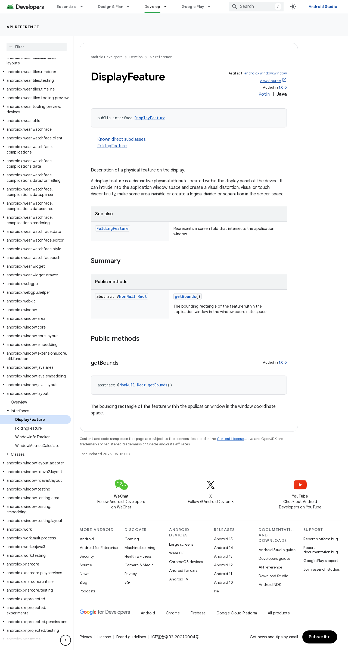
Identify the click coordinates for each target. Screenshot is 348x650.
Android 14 (223, 547)
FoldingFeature (112, 146)
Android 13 (223, 556)
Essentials (67, 6)
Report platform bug (320, 538)
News (84, 573)
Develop (135, 57)
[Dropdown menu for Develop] (167, 6)
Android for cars (183, 570)
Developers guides (274, 558)
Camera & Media (139, 564)
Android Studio (323, 6)
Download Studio (273, 575)
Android (87, 538)
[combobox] (256, 6)
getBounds (185, 296)
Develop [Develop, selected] (152, 6)
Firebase (198, 613)
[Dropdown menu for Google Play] (211, 6)
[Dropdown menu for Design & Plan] (130, 6)
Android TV (178, 579)
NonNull (127, 296)
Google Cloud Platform (236, 613)
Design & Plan (110, 6)
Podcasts (87, 591)
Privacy (131, 573)
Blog (83, 582)
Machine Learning (140, 547)
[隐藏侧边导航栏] (65, 640)
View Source (270, 81)
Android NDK (270, 584)
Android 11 (223, 573)
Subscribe (320, 637)
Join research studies (321, 569)
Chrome (173, 613)
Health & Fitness (138, 556)
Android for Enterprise (99, 547)
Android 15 (223, 538)
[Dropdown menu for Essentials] (84, 6)
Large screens (181, 544)
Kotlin (264, 94)
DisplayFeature (150, 117)
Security (87, 556)
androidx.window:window (265, 73)
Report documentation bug (320, 549)
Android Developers (106, 57)
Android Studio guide (277, 549)
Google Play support (320, 560)
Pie (216, 591)
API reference (23, 26)
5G (127, 582)
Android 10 (223, 582)
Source (86, 564)
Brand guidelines (131, 637)
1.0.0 (283, 87)
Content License (230, 438)
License (104, 637)
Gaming (132, 538)
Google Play (193, 6)
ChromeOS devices (186, 561)
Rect (142, 296)
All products (279, 613)
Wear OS (177, 553)
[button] (35, 60)
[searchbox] (37, 47)
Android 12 (223, 564)
